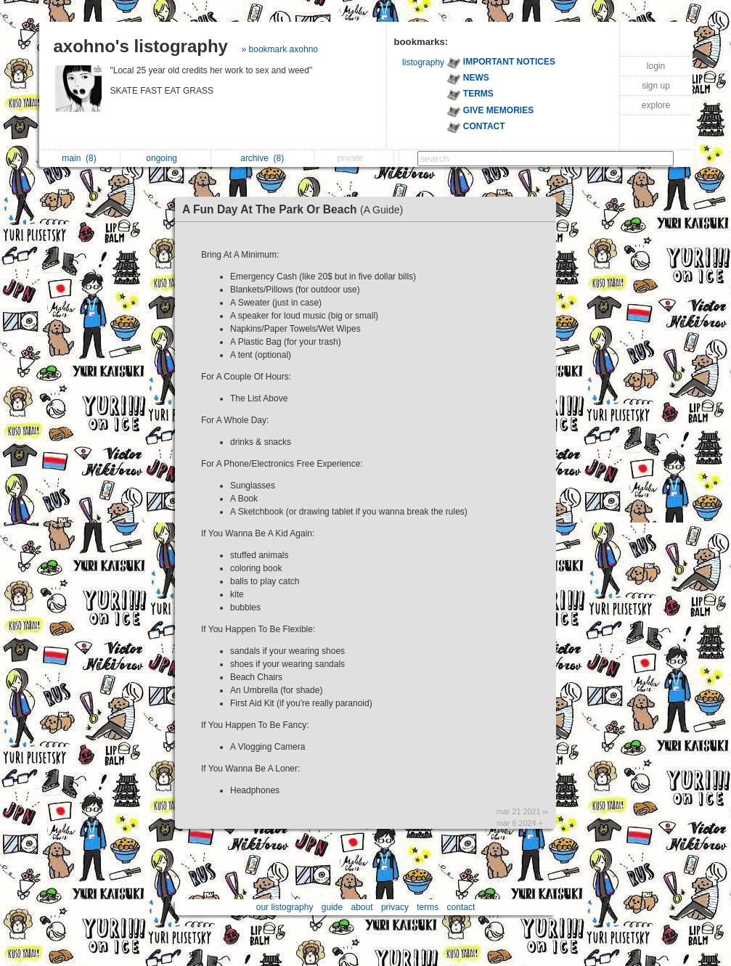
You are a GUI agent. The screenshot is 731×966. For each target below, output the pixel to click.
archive (262, 158)
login (656, 66)
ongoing (165, 158)
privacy (395, 907)
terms (427, 907)
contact (461, 907)
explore (656, 105)
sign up (656, 86)
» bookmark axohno (280, 49)
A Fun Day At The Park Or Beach (296, 209)
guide (332, 907)
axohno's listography (141, 46)
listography (423, 62)
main (79, 158)
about (362, 907)
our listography (285, 907)
